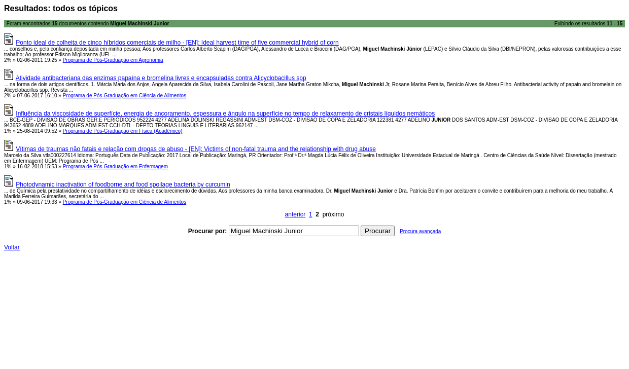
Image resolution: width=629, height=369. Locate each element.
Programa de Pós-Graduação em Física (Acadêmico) (123, 131)
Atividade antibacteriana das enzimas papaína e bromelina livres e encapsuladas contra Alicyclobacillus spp (161, 78)
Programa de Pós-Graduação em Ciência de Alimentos (124, 95)
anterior (295, 214)
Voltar (12, 247)
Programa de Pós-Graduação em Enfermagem (115, 166)
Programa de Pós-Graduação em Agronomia (113, 60)
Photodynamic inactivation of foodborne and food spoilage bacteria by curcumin (123, 184)
